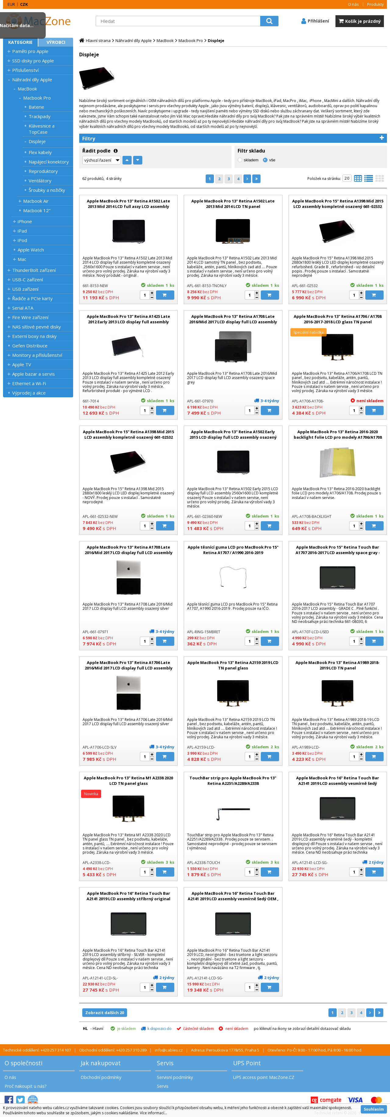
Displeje (37, 141)
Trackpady (40, 116)
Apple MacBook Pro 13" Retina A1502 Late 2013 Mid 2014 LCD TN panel (233, 203)
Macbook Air (36, 201)
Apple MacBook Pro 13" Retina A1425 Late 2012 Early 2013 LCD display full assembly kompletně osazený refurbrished (128, 322)
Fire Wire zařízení (30, 317)
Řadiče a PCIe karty (32, 298)
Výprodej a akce (29, 393)
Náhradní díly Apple (32, 79)
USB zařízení (25, 289)
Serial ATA (22, 308)
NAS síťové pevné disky (36, 327)
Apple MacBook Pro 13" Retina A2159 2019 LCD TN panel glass (232, 665)
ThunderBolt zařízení (34, 270)
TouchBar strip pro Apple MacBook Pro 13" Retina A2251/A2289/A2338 (233, 780)
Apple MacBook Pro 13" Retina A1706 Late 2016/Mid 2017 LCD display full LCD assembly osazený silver (128, 668)
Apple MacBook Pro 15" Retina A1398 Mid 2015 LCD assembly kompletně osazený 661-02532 (337, 203)
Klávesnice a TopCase (42, 129)
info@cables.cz (169, 1050)
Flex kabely (40, 152)
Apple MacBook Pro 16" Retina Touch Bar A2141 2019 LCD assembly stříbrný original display (128, 898)
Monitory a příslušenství (37, 355)
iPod (22, 240)
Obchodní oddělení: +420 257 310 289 (113, 1050)
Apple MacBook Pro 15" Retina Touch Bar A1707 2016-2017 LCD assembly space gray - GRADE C (338, 552)
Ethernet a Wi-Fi (29, 383)
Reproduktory (43, 171)
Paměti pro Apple (30, 51)
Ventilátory (40, 180)
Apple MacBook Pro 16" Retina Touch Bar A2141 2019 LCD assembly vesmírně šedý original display (337, 783)
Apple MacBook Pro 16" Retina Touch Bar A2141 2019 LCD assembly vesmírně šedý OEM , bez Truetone (233, 898)
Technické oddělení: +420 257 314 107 (37, 1050)
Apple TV (21, 364)
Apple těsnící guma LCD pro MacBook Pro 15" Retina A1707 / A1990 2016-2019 (233, 549)
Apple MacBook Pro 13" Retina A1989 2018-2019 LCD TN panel (338, 665)
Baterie (36, 107)
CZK (24, 4)
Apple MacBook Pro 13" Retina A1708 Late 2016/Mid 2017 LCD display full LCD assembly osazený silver (128, 552)
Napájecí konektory (49, 162)
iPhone (25, 221)
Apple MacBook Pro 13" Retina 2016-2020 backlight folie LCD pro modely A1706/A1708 (338, 434)
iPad (22, 231)
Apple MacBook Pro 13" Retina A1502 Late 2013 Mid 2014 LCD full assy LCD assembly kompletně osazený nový (128, 206)
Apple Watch (31, 250)
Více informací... (153, 1112)
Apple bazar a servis (33, 374)
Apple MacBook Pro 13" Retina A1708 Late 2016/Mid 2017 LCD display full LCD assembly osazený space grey (233, 322)
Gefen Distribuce (30, 345)
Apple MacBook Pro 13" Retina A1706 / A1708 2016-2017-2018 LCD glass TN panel (337, 319)
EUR (11, 4)
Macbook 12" (37, 210)
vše (272, 160)
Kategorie (20, 42)
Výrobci (56, 42)
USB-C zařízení (27, 279)
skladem (251, 160)
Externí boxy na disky (34, 336)
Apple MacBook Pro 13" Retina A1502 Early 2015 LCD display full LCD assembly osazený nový (233, 437)
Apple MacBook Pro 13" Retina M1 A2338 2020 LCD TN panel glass (128, 780)
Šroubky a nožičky (47, 190)
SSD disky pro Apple (33, 61)
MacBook (27, 89)
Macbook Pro (37, 98)
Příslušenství (25, 70)
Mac (22, 259)
